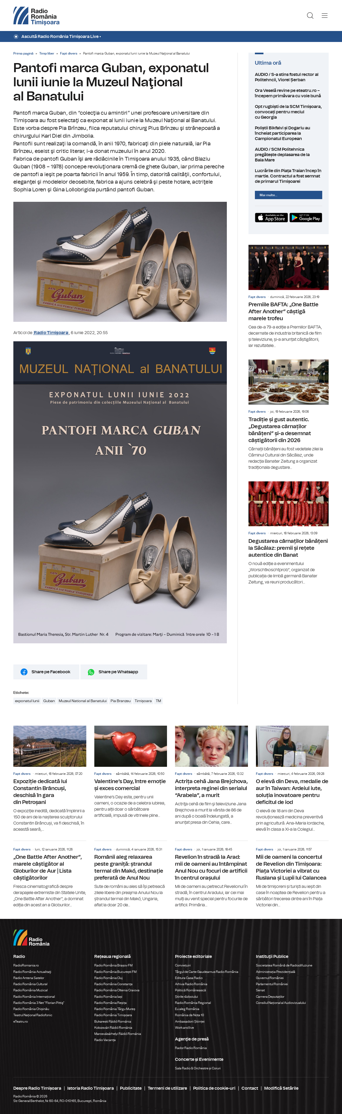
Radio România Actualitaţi (32, 971)
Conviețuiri (183, 965)
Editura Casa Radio (189, 978)
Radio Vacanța (105, 1040)
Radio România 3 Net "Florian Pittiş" (38, 1002)
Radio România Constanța (113, 984)
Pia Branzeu (121, 701)
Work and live (184, 1027)
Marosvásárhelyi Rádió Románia (117, 1033)
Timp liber (46, 53)
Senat (260, 990)
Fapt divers (68, 53)
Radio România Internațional (34, 996)
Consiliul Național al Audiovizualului (281, 1002)
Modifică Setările (281, 1088)
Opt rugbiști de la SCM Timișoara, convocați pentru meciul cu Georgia (288, 112)
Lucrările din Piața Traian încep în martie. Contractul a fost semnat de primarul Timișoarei (288, 176)
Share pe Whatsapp (118, 672)
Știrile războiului (186, 996)
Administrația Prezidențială (275, 971)
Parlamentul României (272, 984)
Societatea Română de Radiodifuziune (284, 965)
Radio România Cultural (30, 984)
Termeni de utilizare (167, 1088)
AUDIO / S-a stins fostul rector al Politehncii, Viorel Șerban (288, 77)
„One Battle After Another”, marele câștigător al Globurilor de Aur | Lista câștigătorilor (49, 874)
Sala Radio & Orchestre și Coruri (198, 1068)
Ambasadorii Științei (190, 1021)
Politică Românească (190, 990)
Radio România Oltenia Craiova (116, 990)
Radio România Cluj (108, 978)
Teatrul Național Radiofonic (32, 1015)
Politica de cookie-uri (214, 1088)
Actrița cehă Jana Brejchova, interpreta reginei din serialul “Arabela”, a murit (211, 776)
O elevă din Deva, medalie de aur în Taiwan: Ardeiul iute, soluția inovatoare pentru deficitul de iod (292, 779)
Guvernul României (270, 978)
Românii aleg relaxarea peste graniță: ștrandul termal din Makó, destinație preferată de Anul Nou (130, 874)
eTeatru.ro (20, 1021)
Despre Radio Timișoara (37, 1088)
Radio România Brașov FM (113, 965)
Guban (49, 701)
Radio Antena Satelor (28, 978)
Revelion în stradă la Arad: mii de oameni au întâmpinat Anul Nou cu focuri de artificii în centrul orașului (211, 874)
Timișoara (143, 701)
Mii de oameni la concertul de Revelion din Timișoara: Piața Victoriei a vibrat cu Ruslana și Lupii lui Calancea (292, 874)
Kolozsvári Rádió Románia (113, 1027)
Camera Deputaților (270, 996)
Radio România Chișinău (31, 1009)
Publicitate (131, 1088)
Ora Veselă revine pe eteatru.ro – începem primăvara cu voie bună (288, 93)
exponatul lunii (27, 701)
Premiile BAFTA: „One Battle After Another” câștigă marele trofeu (288, 297)
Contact (250, 1088)
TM (158, 701)
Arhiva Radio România (191, 984)
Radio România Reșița (110, 1002)
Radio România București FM (115, 971)
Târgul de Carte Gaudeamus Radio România (206, 971)
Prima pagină (23, 53)
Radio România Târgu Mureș (114, 1009)
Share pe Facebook (51, 672)
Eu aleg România (187, 1009)
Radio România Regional (193, 1002)
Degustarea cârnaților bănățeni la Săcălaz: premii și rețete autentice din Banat (288, 533)
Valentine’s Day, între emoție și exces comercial (130, 772)
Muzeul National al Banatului (83, 701)
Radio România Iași (108, 996)
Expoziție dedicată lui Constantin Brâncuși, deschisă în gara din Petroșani (49, 779)
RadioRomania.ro (26, 965)
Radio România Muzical (30, 990)
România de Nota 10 (189, 1015)
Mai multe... (268, 195)
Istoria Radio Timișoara (90, 1088)
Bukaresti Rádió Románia (112, 1021)
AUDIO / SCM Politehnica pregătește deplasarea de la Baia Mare (288, 154)
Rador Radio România (191, 1048)
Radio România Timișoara (113, 1015)
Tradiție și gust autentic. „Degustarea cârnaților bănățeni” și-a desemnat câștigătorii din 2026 (288, 414)
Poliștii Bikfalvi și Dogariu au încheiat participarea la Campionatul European (288, 133)
